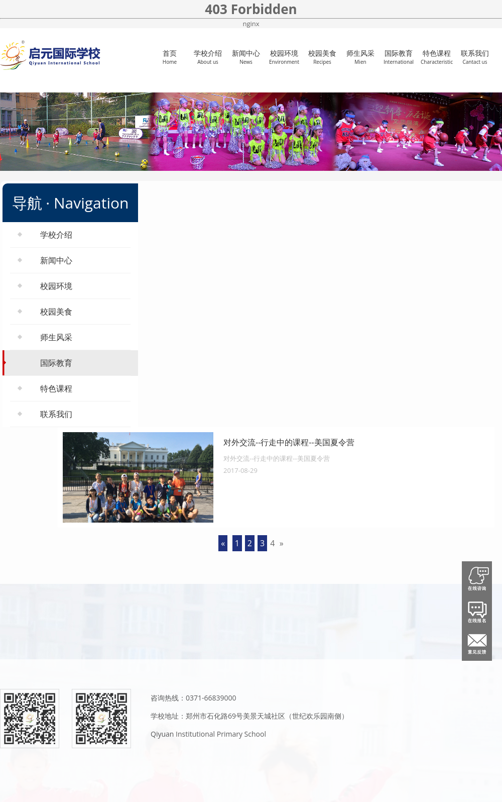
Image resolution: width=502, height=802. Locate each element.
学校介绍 (208, 56)
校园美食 (322, 56)
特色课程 (437, 56)
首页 (170, 56)
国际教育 (399, 56)
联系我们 (475, 56)
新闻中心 (246, 56)
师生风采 (360, 56)
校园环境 (284, 56)
